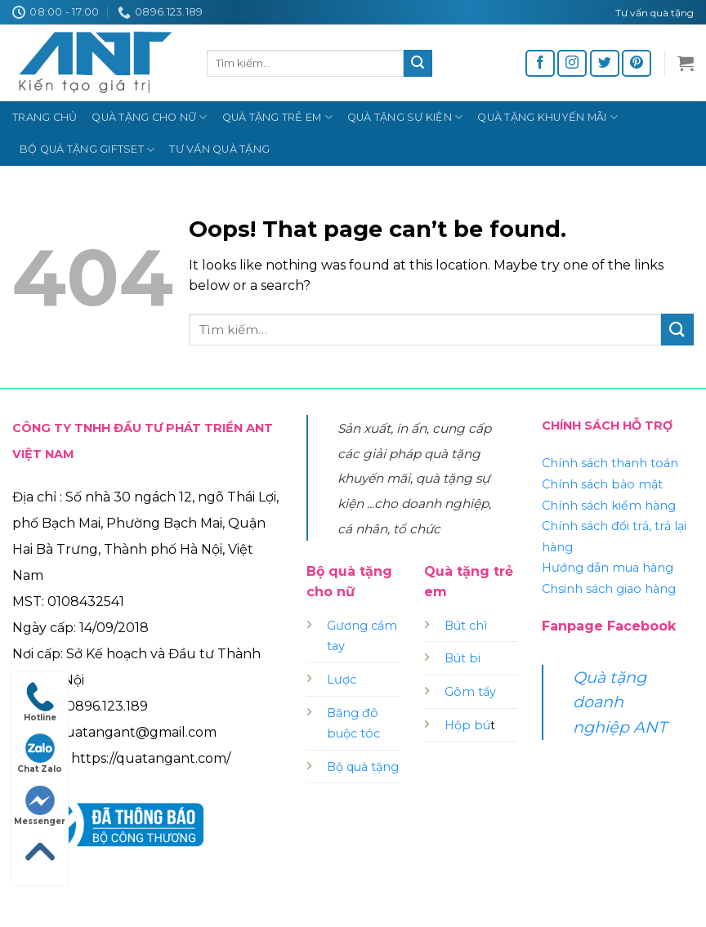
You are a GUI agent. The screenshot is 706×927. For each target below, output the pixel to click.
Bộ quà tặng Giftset (87, 150)
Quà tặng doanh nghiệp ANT (620, 702)
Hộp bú (467, 725)
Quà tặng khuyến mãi (547, 117)
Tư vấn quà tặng (219, 149)
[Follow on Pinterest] (636, 63)
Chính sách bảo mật (602, 484)
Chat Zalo (39, 753)
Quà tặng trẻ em (277, 117)
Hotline (40, 702)
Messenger (39, 806)
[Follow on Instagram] (572, 63)
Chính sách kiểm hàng (609, 505)
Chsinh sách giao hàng (609, 589)
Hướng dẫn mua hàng (607, 567)
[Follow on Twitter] (604, 63)
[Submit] (417, 64)
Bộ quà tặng (363, 767)
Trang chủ (44, 117)
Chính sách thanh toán (610, 463)
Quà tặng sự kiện (405, 117)
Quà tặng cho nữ (149, 117)
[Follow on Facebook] (540, 63)
